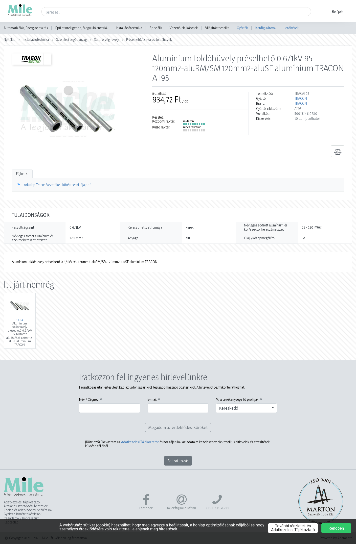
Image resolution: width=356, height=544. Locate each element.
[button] (334, 11)
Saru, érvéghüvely (106, 39)
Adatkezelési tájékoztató (22, 502)
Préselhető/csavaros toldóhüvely (149, 39)
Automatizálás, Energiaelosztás (26, 28)
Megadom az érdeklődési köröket (178, 427)
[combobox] (246, 408)
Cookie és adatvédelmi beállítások (28, 510)
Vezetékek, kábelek (184, 28)
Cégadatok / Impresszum (22, 518)
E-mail (152, 399)
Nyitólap (10, 39)
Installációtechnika (129, 28)
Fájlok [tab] (22, 174)
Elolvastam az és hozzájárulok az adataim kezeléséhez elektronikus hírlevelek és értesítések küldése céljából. (177, 444)
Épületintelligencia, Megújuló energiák (82, 28)
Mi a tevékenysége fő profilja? (237, 399)
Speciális (156, 28)
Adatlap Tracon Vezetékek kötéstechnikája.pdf (57, 185)
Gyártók (242, 28)
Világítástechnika (217, 28)
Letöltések (291, 28)
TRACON (300, 98)
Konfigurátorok (265, 28)
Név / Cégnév (88, 399)
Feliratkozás (178, 460)
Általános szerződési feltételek (26, 506)
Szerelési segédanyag (71, 39)
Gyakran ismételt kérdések (23, 514)
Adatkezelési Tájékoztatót (140, 442)
